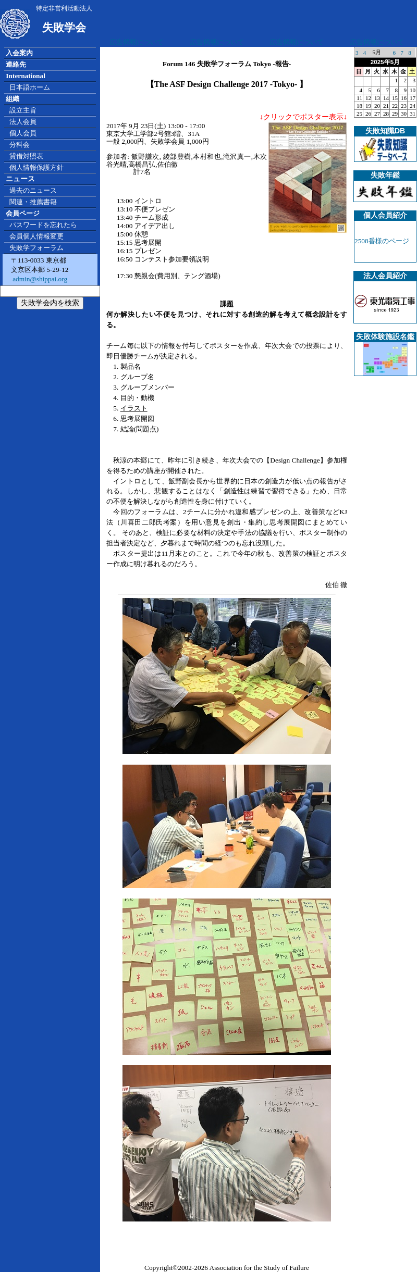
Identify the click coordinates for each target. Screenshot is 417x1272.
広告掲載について (136, 42)
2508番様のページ (381, 241)
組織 (12, 99)
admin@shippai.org (39, 279)
